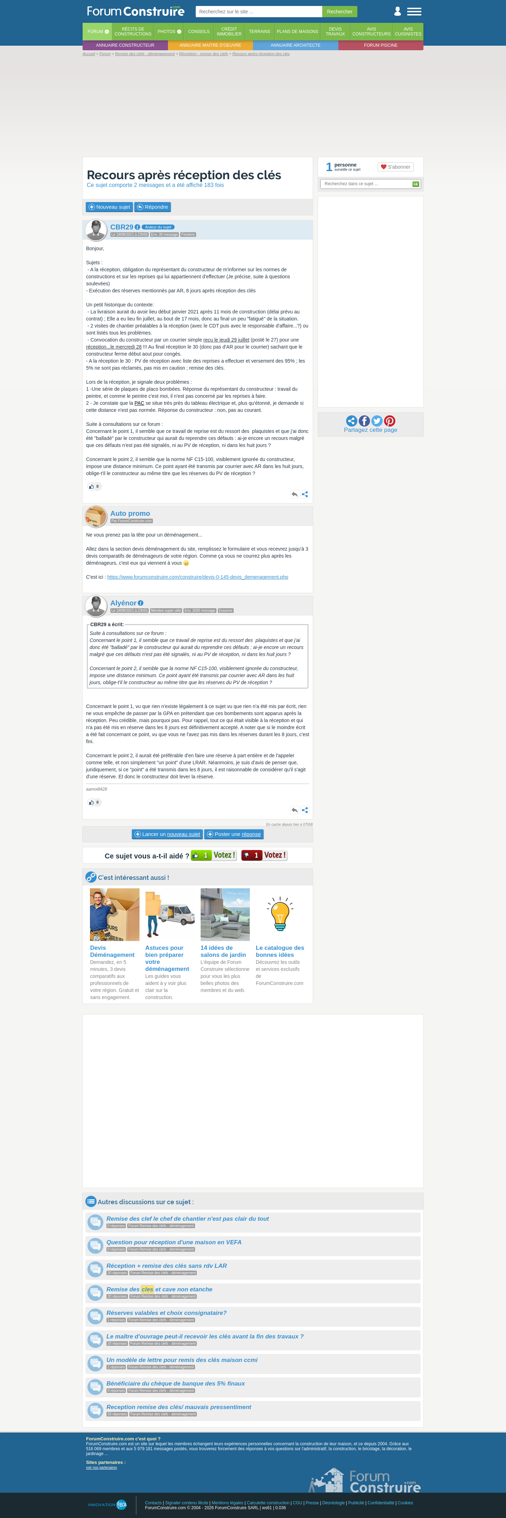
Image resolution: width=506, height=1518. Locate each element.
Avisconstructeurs (371, 32)
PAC (139, 403)
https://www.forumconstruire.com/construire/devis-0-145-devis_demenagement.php (197, 577)
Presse (312, 1502)
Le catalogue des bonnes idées (280, 951)
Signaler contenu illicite (186, 1502)
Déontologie (333, 1502)
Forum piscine (380, 45)
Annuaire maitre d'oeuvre (210, 45)
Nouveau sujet (109, 207)
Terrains (259, 31)
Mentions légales (228, 1502)
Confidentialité (381, 1502)
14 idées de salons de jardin (223, 951)
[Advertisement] (253, 106)
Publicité (356, 1502)
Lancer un (167, 834)
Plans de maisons (297, 31)
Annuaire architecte (295, 45)
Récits (133, 32)
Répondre (152, 207)
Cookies (405, 1502)
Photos (166, 31)
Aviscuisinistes (408, 32)
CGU (298, 1502)
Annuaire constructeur (125, 45)
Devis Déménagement (112, 951)
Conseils (199, 31)
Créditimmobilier (229, 32)
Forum (95, 31)
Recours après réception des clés (184, 175)
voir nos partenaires (101, 1468)
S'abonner (395, 167)
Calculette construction (268, 1502)
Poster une (234, 834)
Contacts (153, 1502)
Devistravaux (335, 32)
